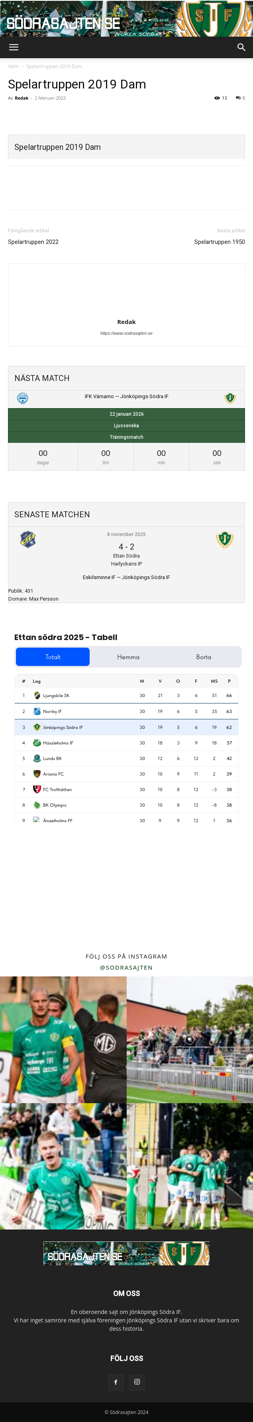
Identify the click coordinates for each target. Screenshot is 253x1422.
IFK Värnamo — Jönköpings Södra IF (127, 396)
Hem (13, 66)
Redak (21, 98)
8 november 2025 (126, 534)
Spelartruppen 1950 (219, 242)
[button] (13, 47)
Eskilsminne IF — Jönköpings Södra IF (126, 577)
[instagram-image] (63, 1039)
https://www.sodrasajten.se (126, 333)
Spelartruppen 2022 (33, 242)
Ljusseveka (126, 425)
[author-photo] (127, 310)
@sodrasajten (126, 967)
